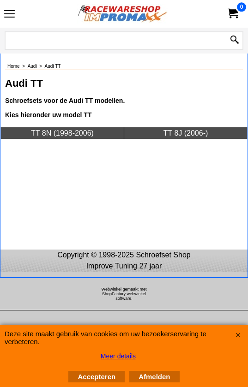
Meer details (118, 356)
